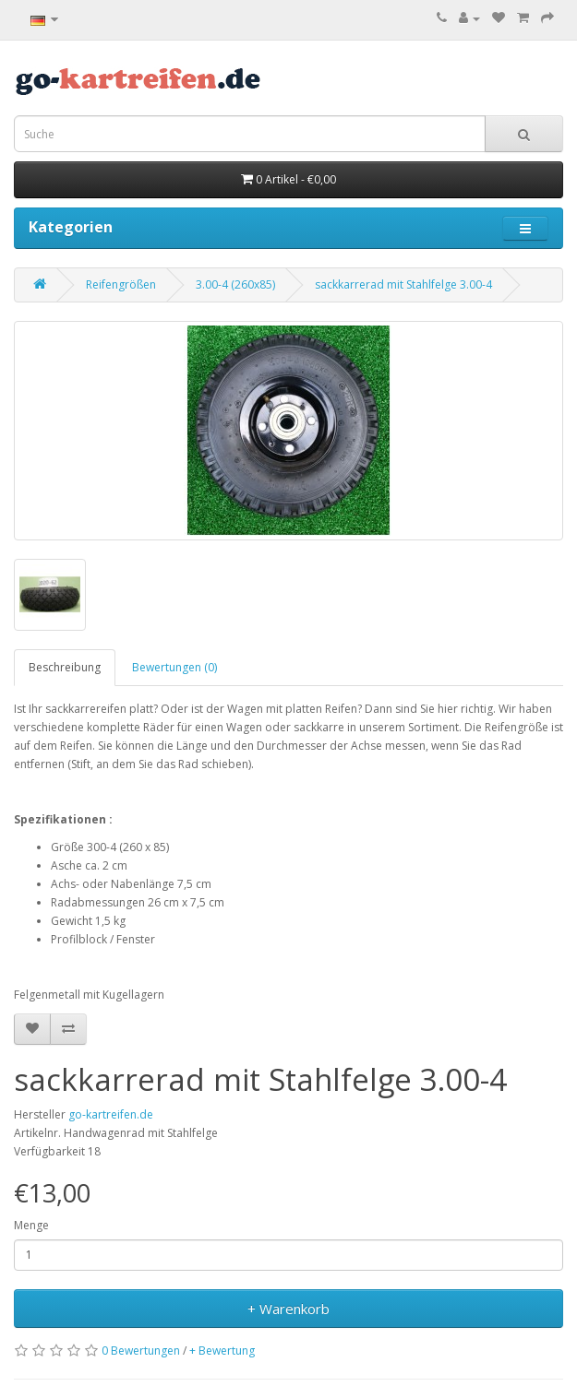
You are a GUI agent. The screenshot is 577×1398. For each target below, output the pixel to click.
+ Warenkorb (288, 1308)
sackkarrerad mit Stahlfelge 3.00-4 (403, 284)
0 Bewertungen (141, 1350)
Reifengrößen (121, 284)
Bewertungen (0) (174, 667)
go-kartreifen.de (110, 1114)
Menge (31, 1225)
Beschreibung (65, 667)
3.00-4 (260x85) (235, 284)
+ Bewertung (222, 1350)
